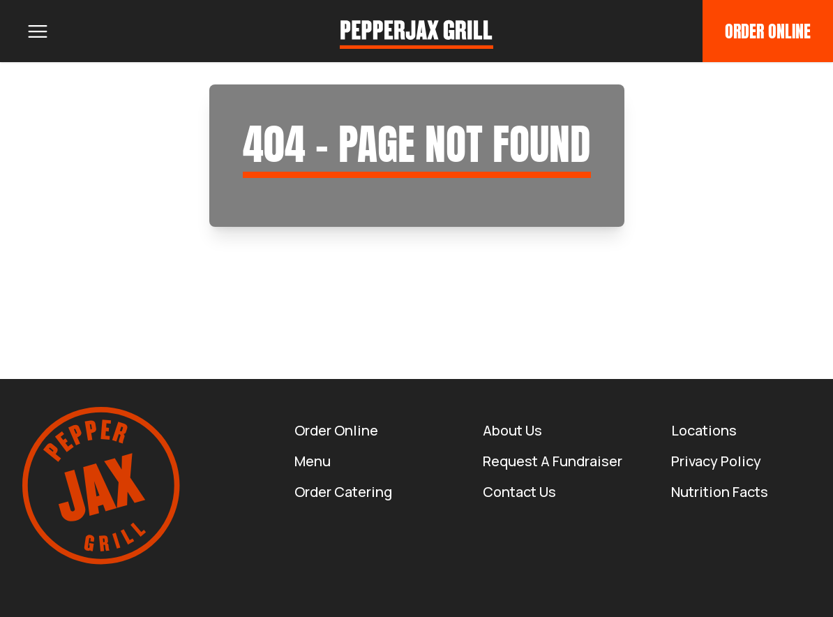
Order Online (768, 31)
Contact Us (519, 491)
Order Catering (343, 491)
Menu (312, 461)
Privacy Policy (716, 461)
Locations (704, 430)
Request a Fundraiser (552, 461)
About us (512, 430)
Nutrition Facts (719, 491)
